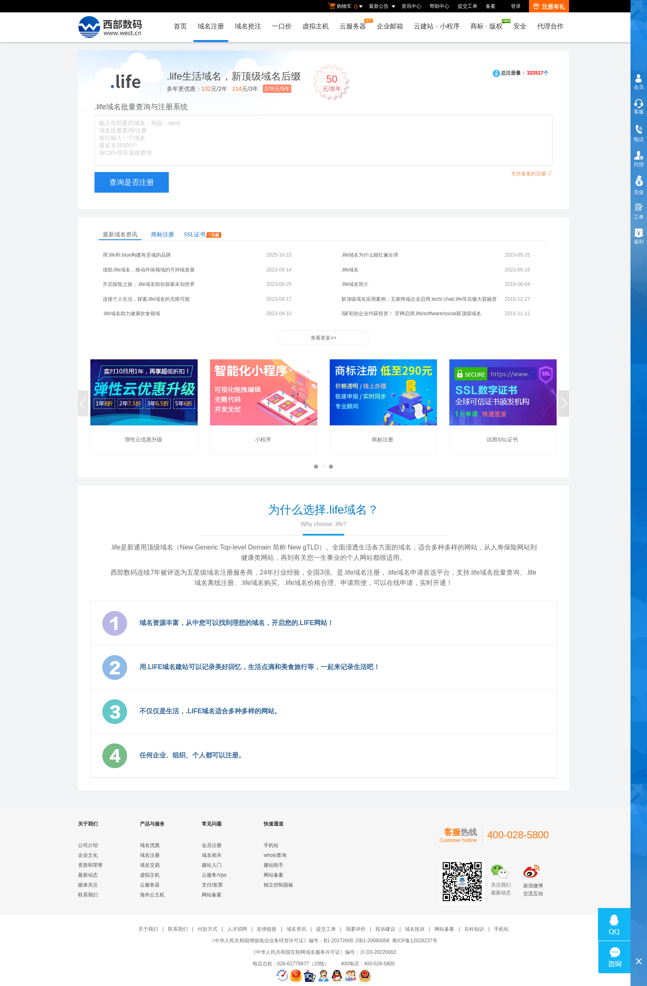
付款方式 (207, 929)
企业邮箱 (390, 26)
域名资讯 (296, 929)
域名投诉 (415, 929)
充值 (639, 192)
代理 (639, 164)
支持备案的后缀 (532, 173)
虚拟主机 (315, 26)
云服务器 (355, 24)
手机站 (271, 845)
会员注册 (212, 845)
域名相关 (212, 855)
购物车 (346, 6)
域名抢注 (248, 26)
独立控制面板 (278, 885)
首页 (180, 26)
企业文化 (88, 855)
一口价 (282, 26)
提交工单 (467, 6)
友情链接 (266, 929)
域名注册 (211, 26)
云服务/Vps (214, 875)
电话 (639, 139)
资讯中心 (411, 6)
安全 (520, 26)
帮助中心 (439, 6)
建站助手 (273, 865)
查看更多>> (323, 338)
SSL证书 (202, 234)
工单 (639, 217)
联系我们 (88, 895)
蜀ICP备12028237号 (414, 941)
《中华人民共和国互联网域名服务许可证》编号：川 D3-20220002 (323, 952)
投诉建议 (385, 929)
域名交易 (150, 865)
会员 (639, 87)
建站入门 (212, 865)
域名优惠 (150, 845)
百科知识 (474, 929)
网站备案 (212, 895)
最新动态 (88, 875)
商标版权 (488, 24)
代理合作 (550, 26)
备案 (491, 6)
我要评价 (356, 929)
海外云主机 (152, 895)
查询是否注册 (131, 182)
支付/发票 (212, 885)
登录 (516, 6)
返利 (639, 242)
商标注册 (162, 234)
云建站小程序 (436, 26)
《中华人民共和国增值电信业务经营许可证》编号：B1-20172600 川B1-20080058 (299, 941)
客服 (639, 112)
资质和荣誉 (90, 865)
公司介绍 (88, 845)
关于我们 (148, 929)
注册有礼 (549, 6)
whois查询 (275, 855)
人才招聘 (237, 929)
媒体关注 (88, 885)
